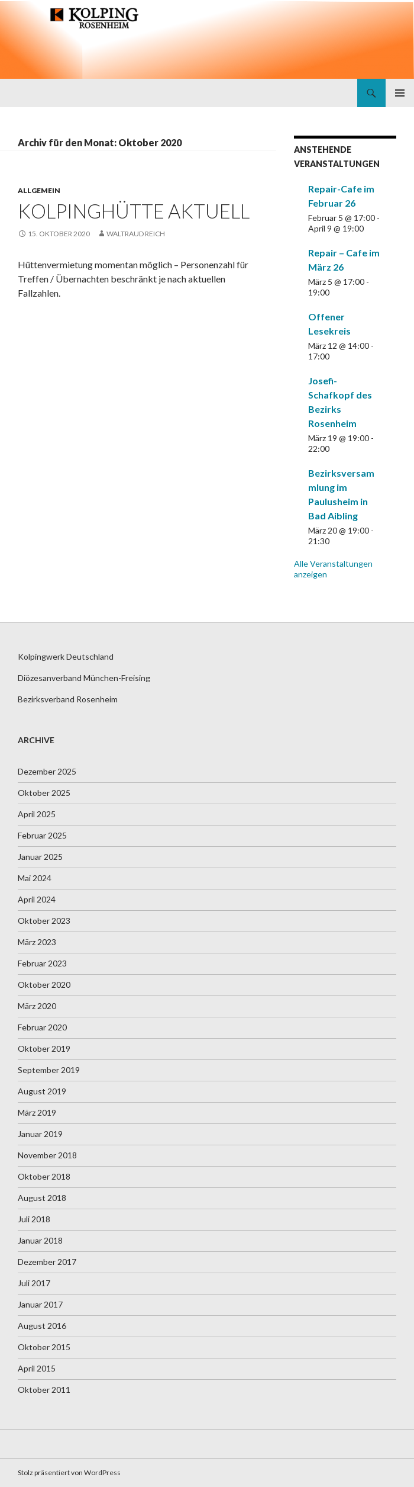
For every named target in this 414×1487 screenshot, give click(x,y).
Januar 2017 (40, 1304)
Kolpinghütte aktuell (134, 211)
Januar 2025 (40, 857)
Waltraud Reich (135, 233)
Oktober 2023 (44, 921)
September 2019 (49, 1070)
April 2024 (37, 899)
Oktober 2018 (44, 1176)
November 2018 (47, 1155)
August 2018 (42, 1198)
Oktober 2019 (44, 1048)
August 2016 (42, 1326)
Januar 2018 (40, 1240)
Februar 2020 (42, 1027)
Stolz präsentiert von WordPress (69, 1472)
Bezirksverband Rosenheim (68, 699)
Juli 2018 (34, 1219)
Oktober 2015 (44, 1347)
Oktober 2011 (44, 1390)
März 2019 (37, 1112)
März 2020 (37, 1006)
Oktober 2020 (44, 984)
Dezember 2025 (47, 771)
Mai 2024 (34, 878)
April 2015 (37, 1368)
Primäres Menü (400, 93)
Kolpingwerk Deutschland (66, 656)
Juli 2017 (34, 1283)
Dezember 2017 (47, 1262)
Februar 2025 (42, 835)
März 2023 (37, 942)
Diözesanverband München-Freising (84, 678)
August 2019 (42, 1091)
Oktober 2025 (44, 793)
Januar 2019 (40, 1134)
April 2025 (37, 814)
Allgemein (39, 190)
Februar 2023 (42, 963)
